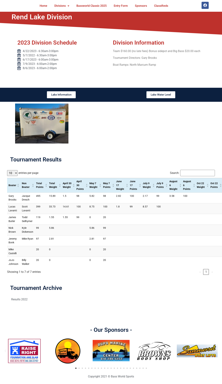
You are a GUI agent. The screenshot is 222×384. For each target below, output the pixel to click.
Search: (174, 173)
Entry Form (121, 5)
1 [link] (206, 272)
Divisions (61, 6)
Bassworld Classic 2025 (91, 5)
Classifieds (161, 5)
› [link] (212, 272)
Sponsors (141, 5)
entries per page (28, 173)
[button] (18, 185)
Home (43, 5)
